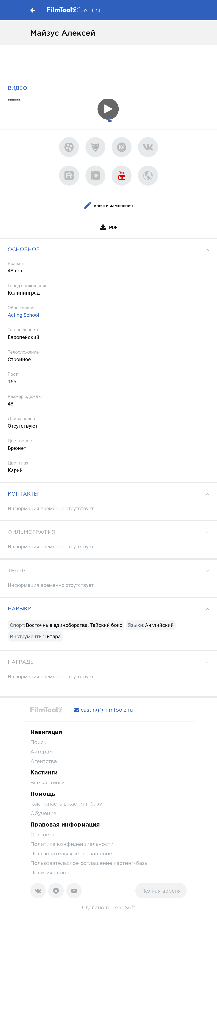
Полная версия (161, 891)
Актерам (41, 751)
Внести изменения (108, 205)
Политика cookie (52, 872)
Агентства (43, 761)
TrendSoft (122, 907)
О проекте (44, 834)
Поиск (38, 742)
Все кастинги (47, 782)
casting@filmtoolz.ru (103, 710)
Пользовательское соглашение (71, 853)
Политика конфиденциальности (71, 844)
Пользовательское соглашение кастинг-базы (89, 863)
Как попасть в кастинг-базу (66, 803)
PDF (109, 228)
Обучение (43, 813)
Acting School (23, 315)
